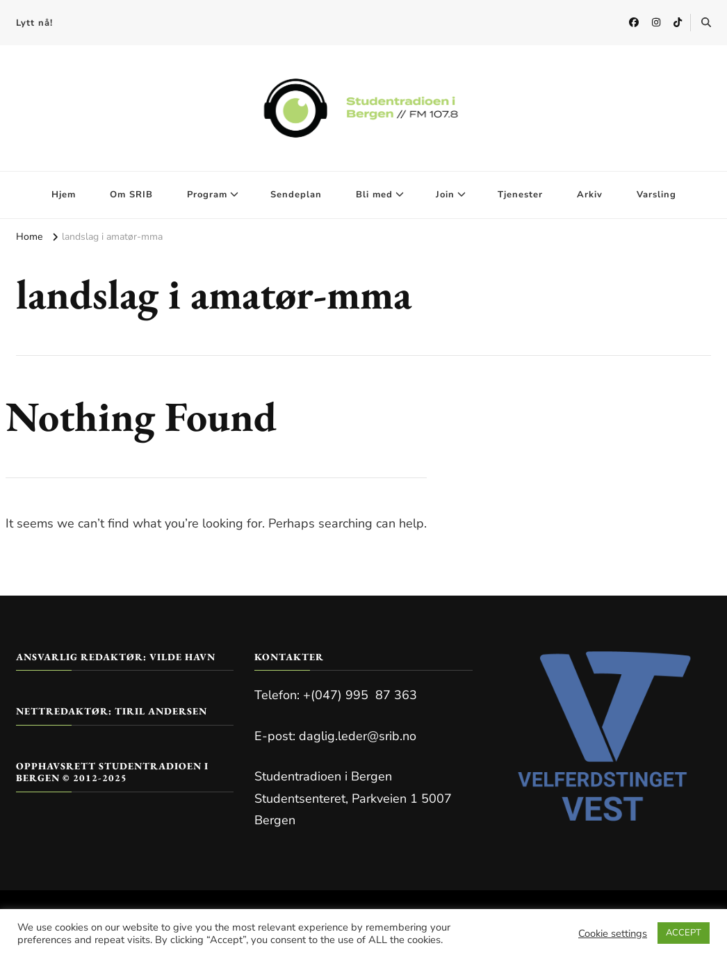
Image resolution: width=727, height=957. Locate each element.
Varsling (656, 194)
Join (445, 194)
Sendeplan (296, 194)
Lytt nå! (34, 23)
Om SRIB (131, 194)
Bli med (374, 194)
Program (207, 194)
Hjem (63, 194)
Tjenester (520, 194)
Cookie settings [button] (612, 933)
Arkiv (590, 194)
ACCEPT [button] (683, 932)
